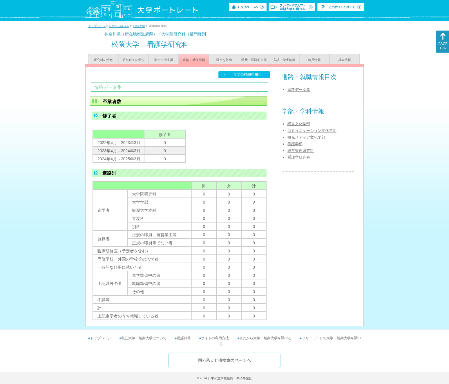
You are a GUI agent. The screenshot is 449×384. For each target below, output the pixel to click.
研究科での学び (133, 60)
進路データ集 (298, 89)
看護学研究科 (298, 157)
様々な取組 (224, 60)
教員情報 (314, 60)
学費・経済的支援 (254, 60)
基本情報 (344, 60)
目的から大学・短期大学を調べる (265, 338)
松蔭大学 (139, 26)
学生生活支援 (163, 60)
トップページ (97, 26)
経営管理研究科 (300, 150)
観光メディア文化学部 (306, 137)
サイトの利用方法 (215, 338)
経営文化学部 (298, 124)
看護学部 (295, 144)
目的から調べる (119, 26)
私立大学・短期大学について (143, 338)
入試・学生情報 (284, 60)
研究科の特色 (103, 60)
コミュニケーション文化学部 (311, 130)
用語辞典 (184, 338)
